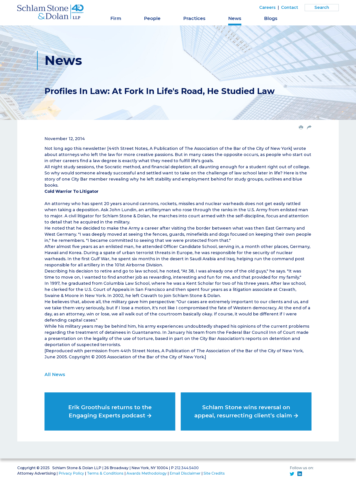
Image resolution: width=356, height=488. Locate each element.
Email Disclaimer (185, 473)
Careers (267, 7)
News (234, 18)
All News (54, 374)
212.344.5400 (187, 468)
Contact (289, 7)
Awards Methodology (146, 473)
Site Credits (214, 473)
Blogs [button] (270, 18)
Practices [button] (194, 18)
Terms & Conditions (105, 473)
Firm (115, 18)
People (152, 18)
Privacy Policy (71, 473)
